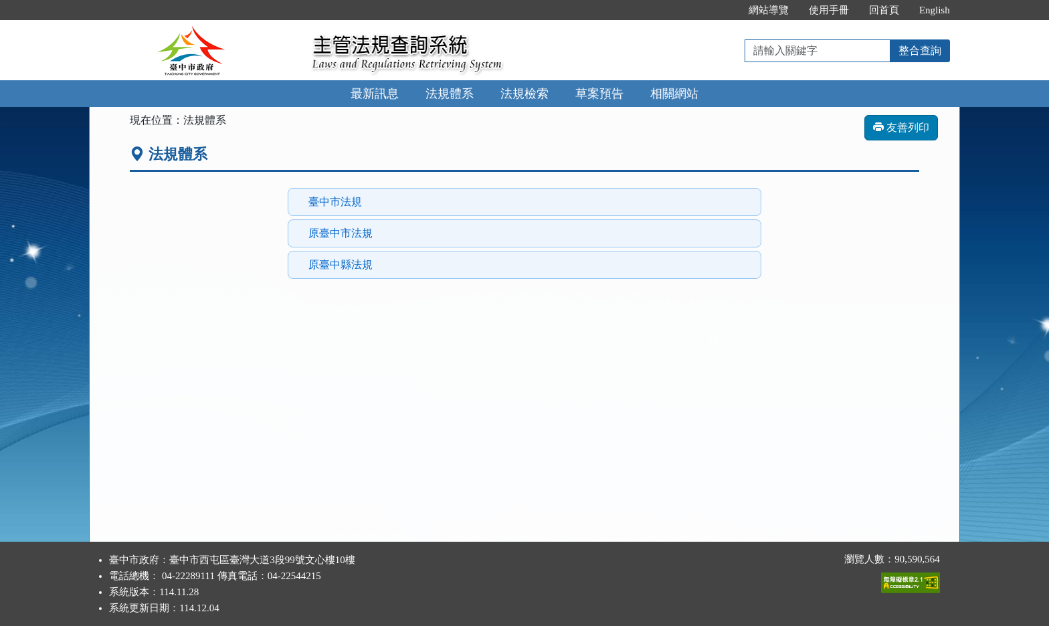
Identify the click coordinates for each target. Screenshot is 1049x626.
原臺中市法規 (340, 233)
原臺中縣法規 (340, 264)
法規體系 (449, 93)
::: (724, 10)
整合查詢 (919, 50)
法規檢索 (524, 93)
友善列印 (901, 127)
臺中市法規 (335, 201)
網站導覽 (769, 10)
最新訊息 (375, 93)
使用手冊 (829, 10)
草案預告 (599, 93)
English (934, 10)
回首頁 (884, 10)
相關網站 (674, 93)
